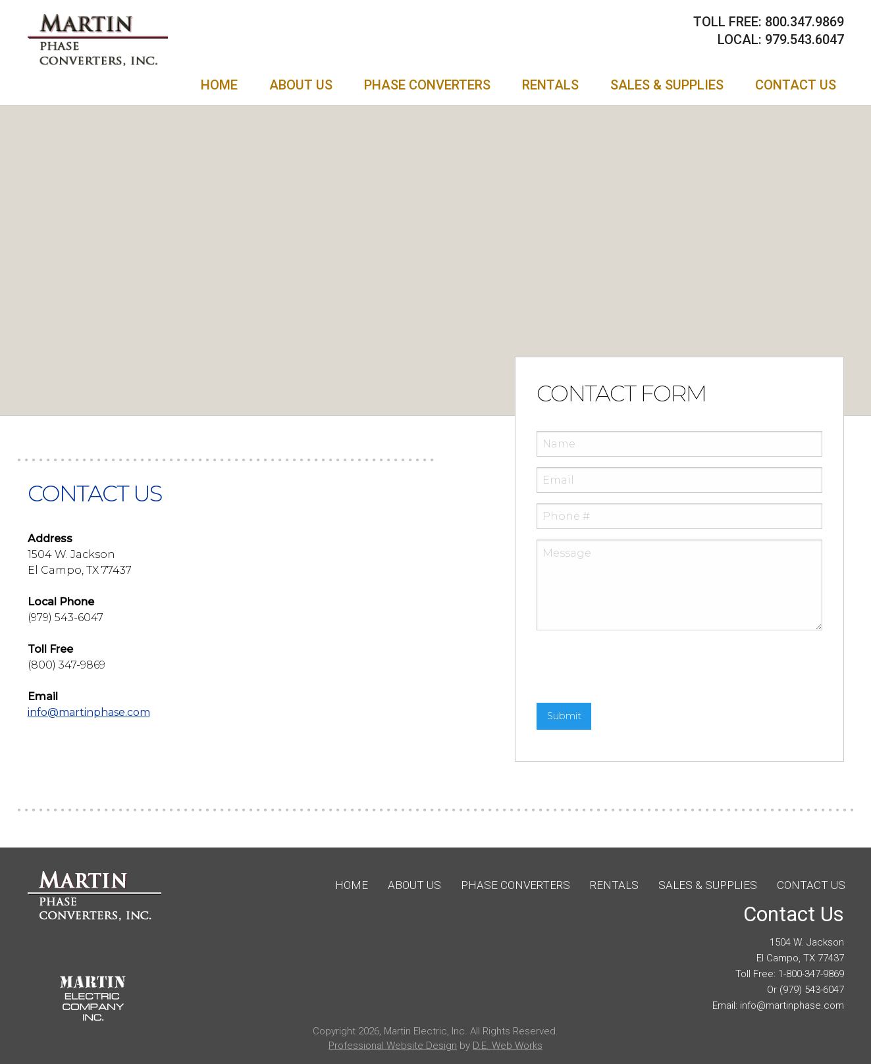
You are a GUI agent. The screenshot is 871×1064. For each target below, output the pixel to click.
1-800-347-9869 (811, 974)
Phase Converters (427, 85)
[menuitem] (219, 85)
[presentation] (637, 666)
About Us (300, 85)
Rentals (550, 85)
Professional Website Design (393, 1045)
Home (219, 85)
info (748, 1005)
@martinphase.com (89, 712)
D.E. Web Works (507, 1045)
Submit (564, 716)
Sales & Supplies (667, 85)
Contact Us (795, 85)
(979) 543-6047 (811, 990)
